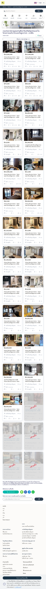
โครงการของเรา (6, 519)
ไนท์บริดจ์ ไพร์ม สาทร (7, 533)
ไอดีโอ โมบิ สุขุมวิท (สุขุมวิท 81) (10, 550)
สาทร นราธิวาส (6, 529)
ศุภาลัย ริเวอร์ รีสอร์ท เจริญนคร (29, 537)
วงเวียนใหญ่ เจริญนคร (27, 529)
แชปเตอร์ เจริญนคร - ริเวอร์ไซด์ (29, 536)
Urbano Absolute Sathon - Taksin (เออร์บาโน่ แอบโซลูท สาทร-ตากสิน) (33, 116)
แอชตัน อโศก (25, 550)
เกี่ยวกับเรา (25, 567)
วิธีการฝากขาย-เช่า (27, 570)
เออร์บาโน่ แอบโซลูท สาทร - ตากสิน (30, 533)
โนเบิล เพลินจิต (6, 543)
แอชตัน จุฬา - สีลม (26, 556)
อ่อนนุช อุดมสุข (6, 548)
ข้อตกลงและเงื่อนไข (27, 562)
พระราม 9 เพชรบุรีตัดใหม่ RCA (10, 554)
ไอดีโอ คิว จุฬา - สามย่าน (27, 558)
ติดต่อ (24, 573)
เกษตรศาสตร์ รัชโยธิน (7, 568)
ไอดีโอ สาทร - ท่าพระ (26, 543)
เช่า (3, 510)
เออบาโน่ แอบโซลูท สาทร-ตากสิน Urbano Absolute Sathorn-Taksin (11, 380)
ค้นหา (39, 11)
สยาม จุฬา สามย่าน (26, 554)
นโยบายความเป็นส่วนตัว (28, 564)
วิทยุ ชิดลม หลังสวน (7, 541)
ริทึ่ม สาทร (5, 532)
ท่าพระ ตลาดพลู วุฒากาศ (28, 541)
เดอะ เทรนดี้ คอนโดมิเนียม (28, 526)
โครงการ (9, 7)
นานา (23, 524)
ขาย (3, 508)
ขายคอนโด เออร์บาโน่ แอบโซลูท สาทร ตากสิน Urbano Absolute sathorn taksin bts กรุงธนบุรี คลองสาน (33, 145)
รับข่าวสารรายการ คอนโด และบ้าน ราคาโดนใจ (14, 496)
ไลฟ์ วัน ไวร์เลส (6, 545)
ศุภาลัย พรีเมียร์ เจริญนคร (27, 532)
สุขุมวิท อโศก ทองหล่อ (27, 548)
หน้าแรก (4, 7)
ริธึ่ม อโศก (5, 556)
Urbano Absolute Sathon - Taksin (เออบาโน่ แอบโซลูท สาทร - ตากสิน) (11, 57)
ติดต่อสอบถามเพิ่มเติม (8, 489)
